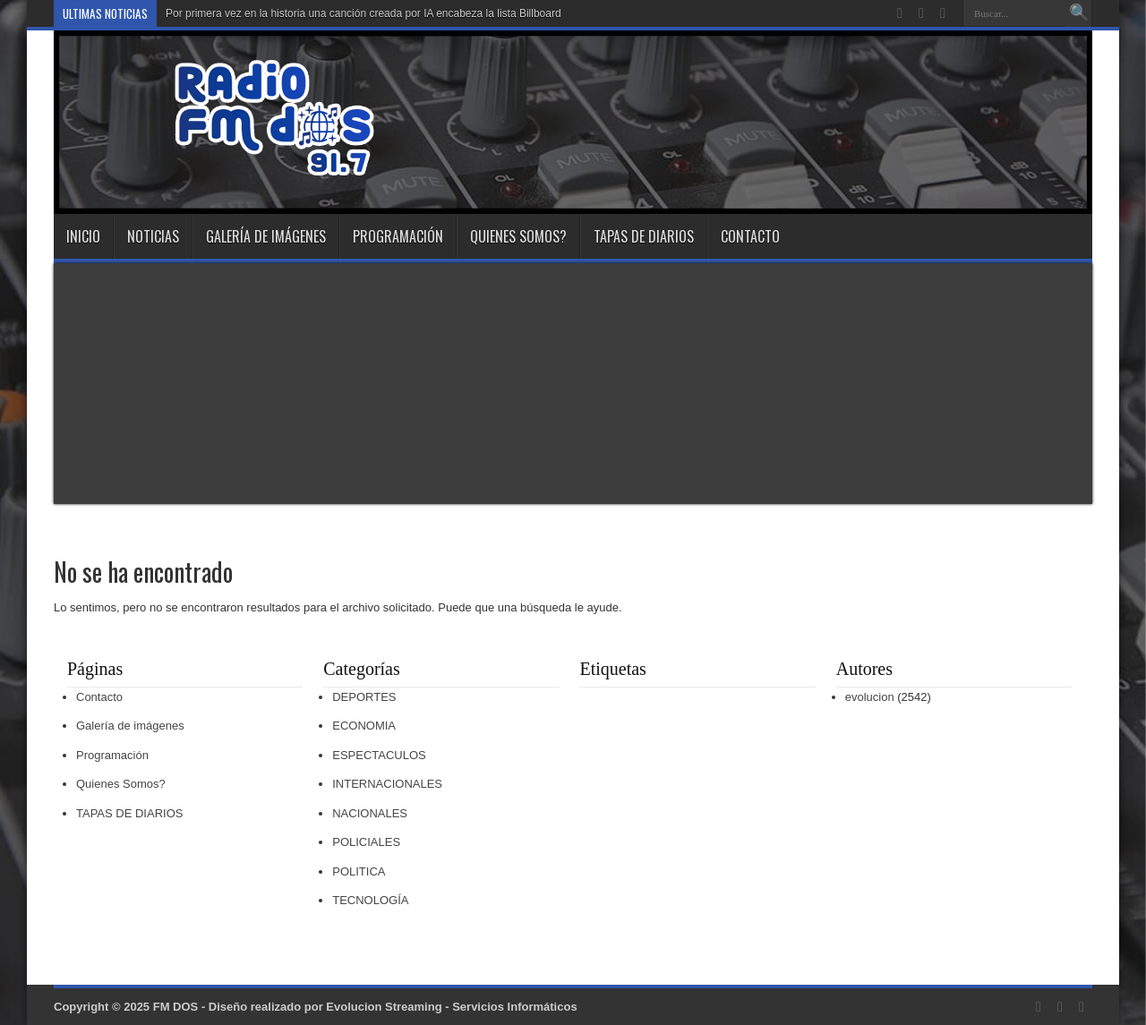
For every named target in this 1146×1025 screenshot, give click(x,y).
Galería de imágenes (266, 236)
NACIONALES (369, 813)
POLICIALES (366, 842)
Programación (398, 236)
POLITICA (358, 871)
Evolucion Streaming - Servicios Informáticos (451, 1006)
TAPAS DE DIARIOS (644, 236)
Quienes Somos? (518, 236)
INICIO (83, 236)
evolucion (869, 697)
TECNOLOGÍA (370, 900)
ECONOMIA (364, 725)
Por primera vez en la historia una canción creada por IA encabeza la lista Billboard (363, 13)
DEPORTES (364, 697)
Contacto (750, 236)
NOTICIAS (153, 236)
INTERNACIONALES (387, 783)
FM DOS (176, 1006)
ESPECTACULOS (379, 755)
